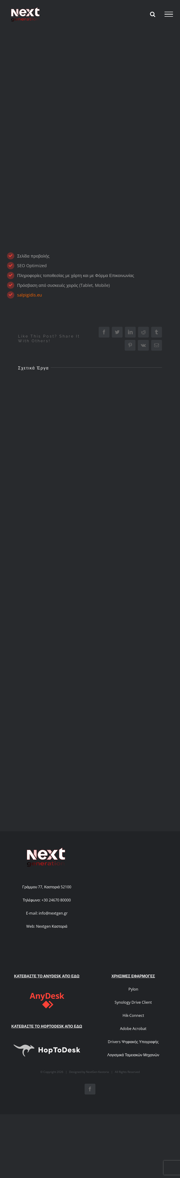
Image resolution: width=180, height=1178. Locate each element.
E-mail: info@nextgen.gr (47, 913)
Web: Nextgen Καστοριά (47, 926)
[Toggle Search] (152, 14)
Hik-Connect (133, 982)
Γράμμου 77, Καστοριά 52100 (46, 886)
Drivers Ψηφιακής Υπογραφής (133, 1008)
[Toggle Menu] (169, 14)
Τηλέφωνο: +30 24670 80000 (47, 900)
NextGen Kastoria (97, 1039)
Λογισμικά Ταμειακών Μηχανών (133, 1022)
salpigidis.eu (29, 295)
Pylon (133, 956)
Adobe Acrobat (133, 995)
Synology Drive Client (133, 969)
